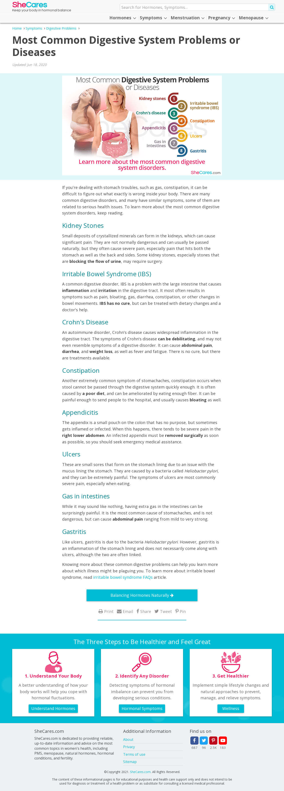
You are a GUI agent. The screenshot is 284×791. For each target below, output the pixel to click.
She (29, 6)
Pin (183, 611)
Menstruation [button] (188, 18)
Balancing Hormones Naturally (139, 595)
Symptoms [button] (153, 18)
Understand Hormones (53, 708)
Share (145, 611)
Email (128, 611)
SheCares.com (140, 772)
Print (109, 611)
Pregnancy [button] (221, 18)
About (128, 739)
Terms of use (134, 754)
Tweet (166, 611)
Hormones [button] (122, 18)
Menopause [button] (253, 18)
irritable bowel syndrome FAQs (123, 577)
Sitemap (130, 761)
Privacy (129, 746)
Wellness (230, 708)
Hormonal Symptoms (142, 708)
